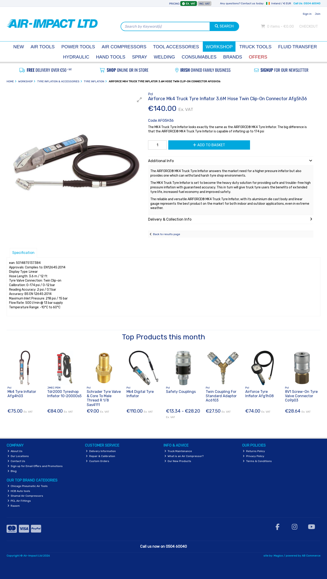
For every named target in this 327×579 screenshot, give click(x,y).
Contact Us (16, 461)
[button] (139, 99)
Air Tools (43, 46)
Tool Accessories (176, 46)
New (18, 46)
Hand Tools (110, 56)
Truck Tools (255, 46)
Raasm (13, 505)
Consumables (199, 56)
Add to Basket (209, 145)
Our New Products (177, 461)
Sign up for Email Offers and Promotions (35, 466)
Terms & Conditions (257, 461)
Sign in (307, 13)
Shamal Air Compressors (25, 495)
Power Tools (78, 46)
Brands (232, 56)
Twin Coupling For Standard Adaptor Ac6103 (221, 395)
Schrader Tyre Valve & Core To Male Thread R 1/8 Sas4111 (104, 398)
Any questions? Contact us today (242, 3)
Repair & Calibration (100, 456)
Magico (278, 555)
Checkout (308, 26)
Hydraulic (76, 56)
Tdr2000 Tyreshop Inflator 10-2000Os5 (64, 393)
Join (317, 13)
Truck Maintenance (178, 451)
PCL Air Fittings (19, 500)
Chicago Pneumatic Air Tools (27, 486)
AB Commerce (311, 555)
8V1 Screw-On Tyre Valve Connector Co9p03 (301, 395)
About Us (15, 451)
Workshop (219, 46)
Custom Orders (97, 461)
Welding (164, 56)
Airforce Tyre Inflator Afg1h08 (259, 393)
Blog (12, 471)
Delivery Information (101, 451)
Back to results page (166, 234)
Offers (258, 56)
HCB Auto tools (18, 491)
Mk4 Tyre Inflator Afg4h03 (21, 393)
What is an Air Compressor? (184, 456)
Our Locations (18, 456)
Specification (23, 253)
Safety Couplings (181, 391)
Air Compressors (124, 46)
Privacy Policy (253, 456)
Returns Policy (254, 451)
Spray (139, 56)
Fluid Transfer (297, 46)
